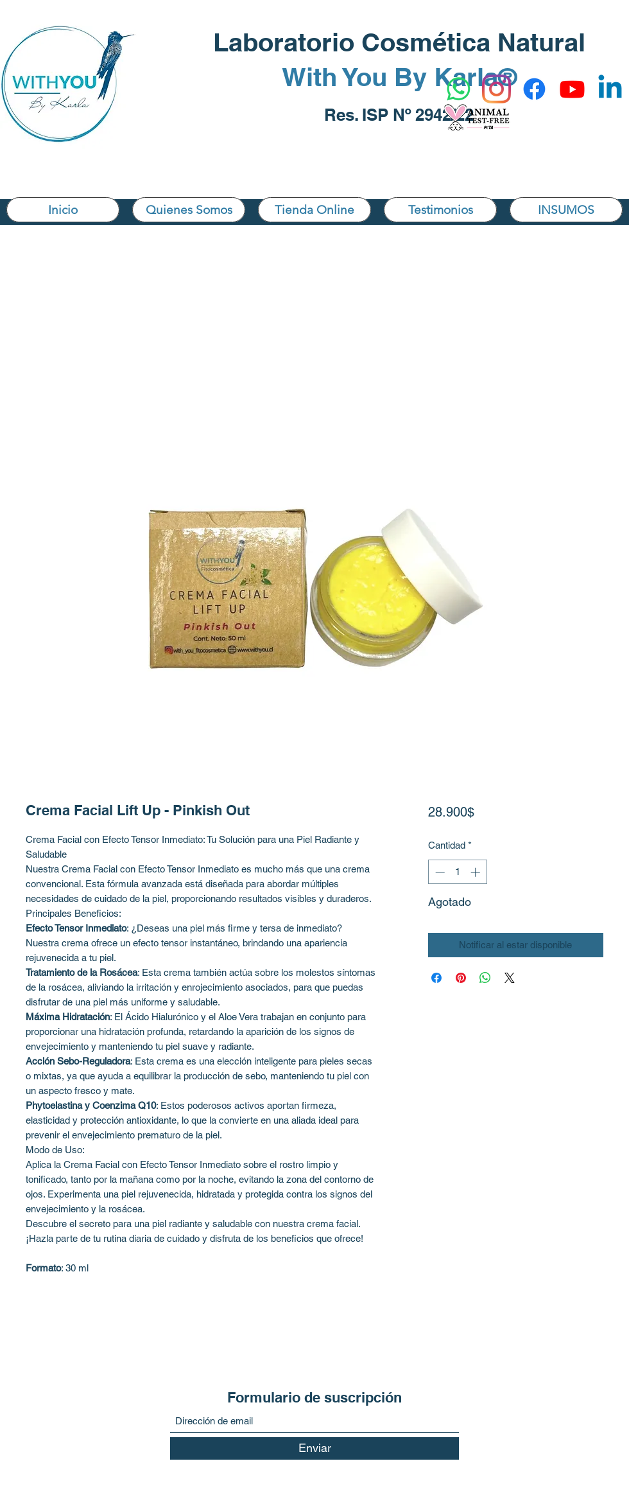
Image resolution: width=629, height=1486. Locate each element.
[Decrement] (438, 872)
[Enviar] (314, 1448)
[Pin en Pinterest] (461, 978)
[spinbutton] (457, 872)
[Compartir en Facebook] (436, 978)
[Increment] (476, 872)
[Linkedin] (610, 89)
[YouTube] (572, 89)
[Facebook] (534, 89)
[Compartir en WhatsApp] (485, 978)
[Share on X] (509, 978)
